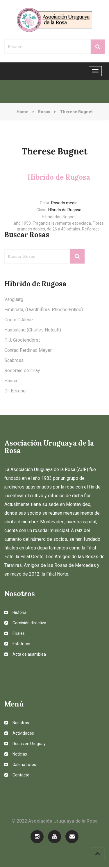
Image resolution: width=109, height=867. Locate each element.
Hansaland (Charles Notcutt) (32, 330)
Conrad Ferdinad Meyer (28, 350)
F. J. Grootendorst (22, 340)
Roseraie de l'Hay (22, 370)
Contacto (16, 775)
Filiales (14, 633)
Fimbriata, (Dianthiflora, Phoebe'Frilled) (43, 309)
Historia (15, 612)
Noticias (15, 754)
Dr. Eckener (15, 391)
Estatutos (17, 643)
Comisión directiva (25, 623)
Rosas (44, 111)
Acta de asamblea (25, 654)
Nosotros (16, 722)
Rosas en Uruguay (25, 743)
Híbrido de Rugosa (64, 210)
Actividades (19, 733)
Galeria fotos (20, 764)
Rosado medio (64, 203)
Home (22, 111)
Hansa (10, 380)
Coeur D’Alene (18, 319)
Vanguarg (13, 299)
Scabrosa (14, 360)
